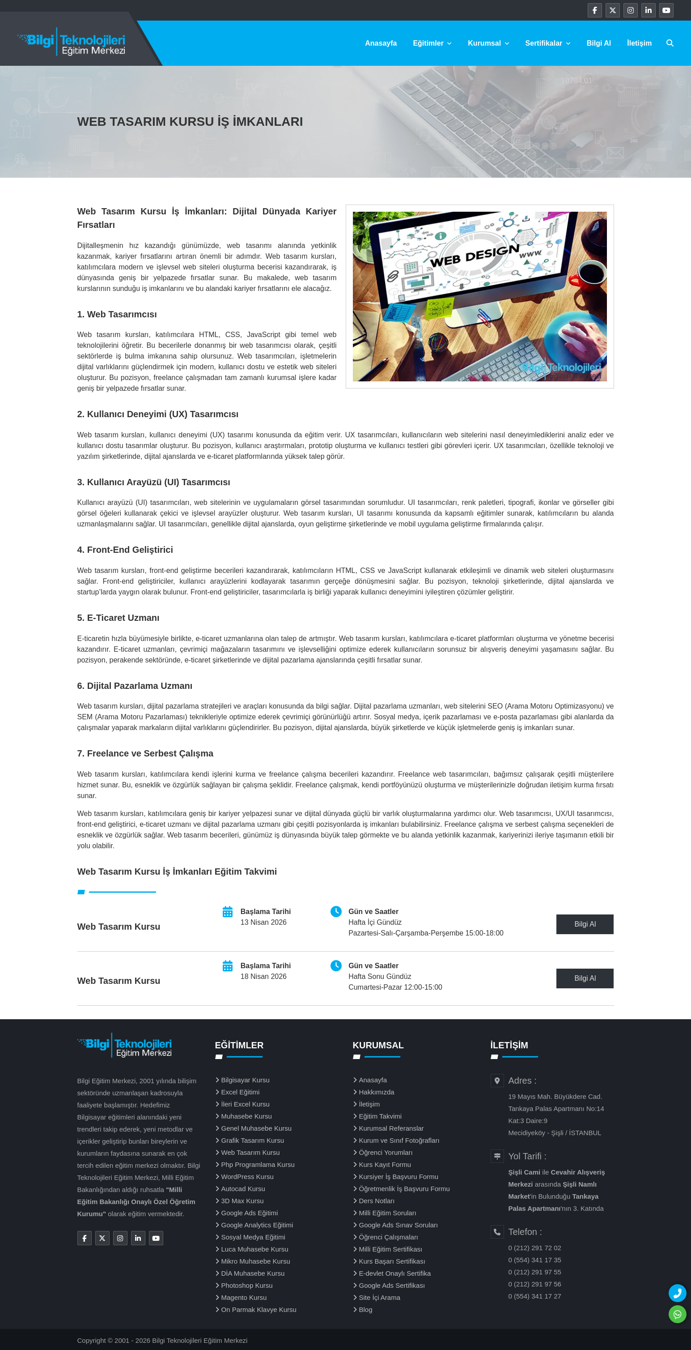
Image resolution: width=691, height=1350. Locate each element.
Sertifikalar (548, 43)
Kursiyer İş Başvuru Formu (399, 1176)
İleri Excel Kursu (245, 1104)
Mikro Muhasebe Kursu (255, 1261)
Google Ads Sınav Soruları (398, 1225)
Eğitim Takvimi (380, 1116)
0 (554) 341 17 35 (535, 1260)
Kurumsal (488, 43)
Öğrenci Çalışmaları (389, 1237)
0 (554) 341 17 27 (535, 1296)
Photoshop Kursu (247, 1285)
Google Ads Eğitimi (249, 1213)
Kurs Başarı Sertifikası (392, 1261)
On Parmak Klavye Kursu (259, 1309)
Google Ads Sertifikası (392, 1285)
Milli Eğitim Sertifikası (391, 1249)
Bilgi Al (599, 43)
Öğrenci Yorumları (386, 1152)
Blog (366, 1309)
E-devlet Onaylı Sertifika (395, 1273)
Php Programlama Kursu (258, 1164)
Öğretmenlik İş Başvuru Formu (404, 1188)
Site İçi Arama (380, 1297)
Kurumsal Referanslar (391, 1128)
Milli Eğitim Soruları (387, 1213)
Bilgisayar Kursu (245, 1080)
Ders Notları (377, 1201)
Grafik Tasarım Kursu (252, 1140)
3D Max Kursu (242, 1201)
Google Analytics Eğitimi (257, 1225)
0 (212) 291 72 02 (535, 1248)
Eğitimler (432, 43)
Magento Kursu (244, 1297)
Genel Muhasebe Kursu (256, 1128)
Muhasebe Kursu (246, 1116)
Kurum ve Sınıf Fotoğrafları (399, 1140)
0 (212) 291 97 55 (535, 1272)
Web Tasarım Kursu (250, 1152)
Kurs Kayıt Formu (385, 1164)
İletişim (639, 43)
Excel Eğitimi (240, 1092)
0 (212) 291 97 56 (535, 1284)
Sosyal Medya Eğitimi (253, 1237)
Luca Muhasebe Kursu (254, 1249)
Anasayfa (381, 43)
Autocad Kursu (243, 1188)
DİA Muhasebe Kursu (253, 1273)
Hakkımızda (376, 1092)
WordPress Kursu (247, 1176)
